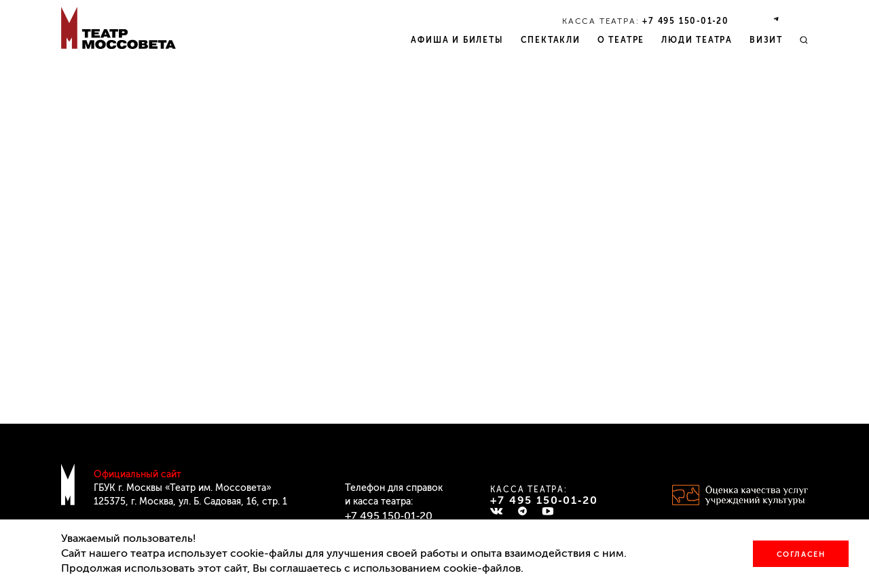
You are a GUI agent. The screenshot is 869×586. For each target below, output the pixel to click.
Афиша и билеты (457, 40)
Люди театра (697, 40)
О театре (620, 40)
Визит (766, 40)
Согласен (801, 554)
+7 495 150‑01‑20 (685, 21)
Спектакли (550, 40)
